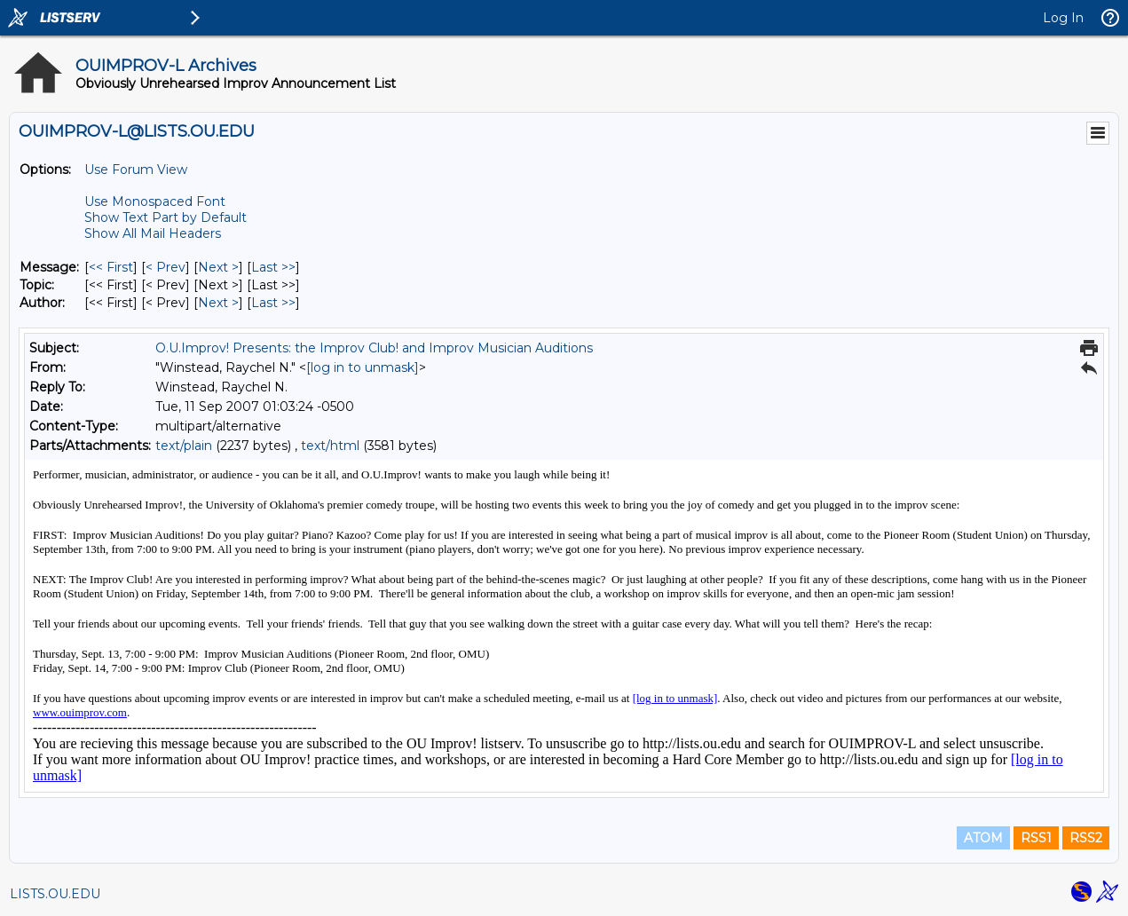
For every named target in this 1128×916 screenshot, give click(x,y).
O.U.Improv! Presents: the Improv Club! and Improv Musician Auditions (374, 348)
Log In (1063, 18)
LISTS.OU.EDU (55, 894)
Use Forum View (135, 170)
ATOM (983, 838)
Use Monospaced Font (154, 201)
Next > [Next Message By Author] (218, 303)
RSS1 (1036, 838)
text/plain (183, 446)
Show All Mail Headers (152, 233)
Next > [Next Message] (218, 267)
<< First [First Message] (111, 267)
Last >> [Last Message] (273, 267)
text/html (330, 446)
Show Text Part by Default (165, 217)
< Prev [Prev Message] (165, 267)
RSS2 (1085, 838)
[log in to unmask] (362, 367)
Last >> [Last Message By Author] (273, 303)
